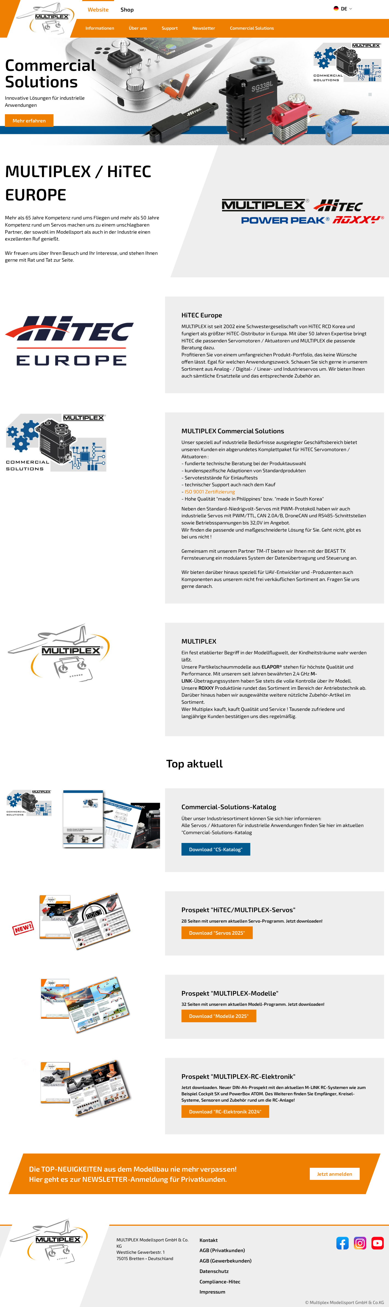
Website (98, 9)
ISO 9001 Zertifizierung (210, 491)
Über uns (138, 27)
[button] (370, 88)
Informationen (100, 27)
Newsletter (203, 27)
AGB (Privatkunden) (222, 1250)
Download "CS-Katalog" (216, 849)
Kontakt (209, 1240)
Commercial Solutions (252, 27)
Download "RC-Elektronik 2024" (225, 1111)
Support (170, 27)
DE (340, 8)
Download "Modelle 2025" (219, 1016)
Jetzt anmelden (334, 1174)
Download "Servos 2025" (217, 933)
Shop (127, 9)
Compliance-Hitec (220, 1281)
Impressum (212, 1292)
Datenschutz (214, 1271)
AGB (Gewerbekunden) (226, 1261)
